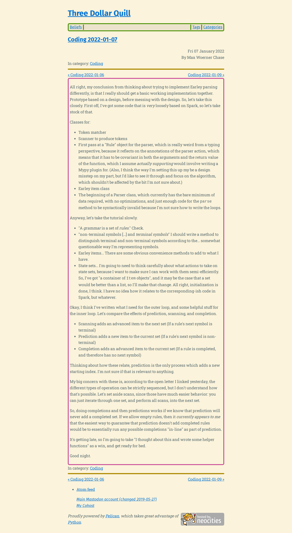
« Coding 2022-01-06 (86, 74)
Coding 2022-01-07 (92, 39)
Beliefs (76, 27)
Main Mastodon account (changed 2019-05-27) (116, 498)
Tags (196, 27)
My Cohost (85, 504)
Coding (96, 63)
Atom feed (85, 488)
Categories (212, 27)
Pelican (112, 515)
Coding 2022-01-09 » (206, 74)
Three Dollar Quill (99, 13)
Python (74, 521)
